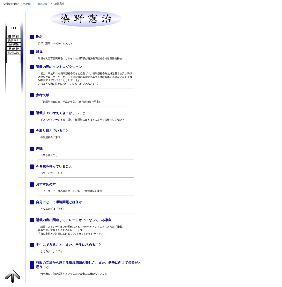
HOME (26, 3)
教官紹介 (42, 3)
